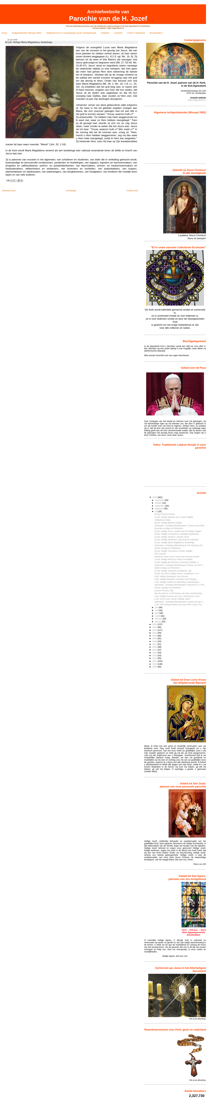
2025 (155, 497)
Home (4, 33)
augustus (159, 508)
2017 (155, 644)
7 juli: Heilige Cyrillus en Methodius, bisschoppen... (177, 582)
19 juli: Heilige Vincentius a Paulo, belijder (173, 551)
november (160, 500)
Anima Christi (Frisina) (164, 514)
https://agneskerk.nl (197, 100)
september (160, 506)
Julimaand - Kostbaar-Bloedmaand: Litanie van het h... (179, 565)
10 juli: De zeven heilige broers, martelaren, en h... (177, 573)
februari (158, 619)
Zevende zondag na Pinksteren (168, 528)
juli (156, 511)
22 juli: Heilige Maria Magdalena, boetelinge (174, 542)
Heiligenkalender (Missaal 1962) (27, 33)
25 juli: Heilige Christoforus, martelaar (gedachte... (177, 534)
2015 (155, 650)
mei (157, 610)
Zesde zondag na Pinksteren (167, 548)
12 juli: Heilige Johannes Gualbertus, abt (172, 571)
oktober (158, 503)
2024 (155, 624)
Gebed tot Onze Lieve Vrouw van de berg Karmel (176, 556)
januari (158, 621)
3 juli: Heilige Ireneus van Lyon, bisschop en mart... (177, 596)
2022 (155, 630)
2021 (155, 633)
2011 (155, 661)
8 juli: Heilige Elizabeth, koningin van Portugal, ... (176, 579)
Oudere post (132, 190)
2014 (155, 652)
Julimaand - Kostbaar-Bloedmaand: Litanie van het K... (179, 602)
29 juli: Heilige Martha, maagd (168, 523)
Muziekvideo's (156, 33)
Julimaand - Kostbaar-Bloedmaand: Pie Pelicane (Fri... (179, 545)
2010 (155, 664)
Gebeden (105, 33)
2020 (155, 636)
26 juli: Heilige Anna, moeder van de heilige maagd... (178, 531)
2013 (155, 655)
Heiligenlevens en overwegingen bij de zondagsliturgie (71, 33)
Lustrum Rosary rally (163, 590)
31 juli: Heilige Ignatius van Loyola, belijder (173, 517)
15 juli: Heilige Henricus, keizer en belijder (173, 559)
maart (158, 616)
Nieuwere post (8, 190)
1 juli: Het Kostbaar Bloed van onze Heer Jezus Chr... (178, 604)
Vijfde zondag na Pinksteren (167, 568)
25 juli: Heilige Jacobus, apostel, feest (171, 537)
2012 (155, 658)
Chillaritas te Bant (162, 520)
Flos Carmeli (160, 554)
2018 (155, 641)
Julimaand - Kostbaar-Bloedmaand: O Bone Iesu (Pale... (180, 525)
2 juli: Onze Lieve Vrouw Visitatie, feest (172, 599)
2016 (155, 647)
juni (157, 607)
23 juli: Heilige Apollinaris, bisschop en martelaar (176, 539)
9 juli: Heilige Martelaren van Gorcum (171, 576)
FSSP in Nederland (136, 33)
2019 (155, 638)
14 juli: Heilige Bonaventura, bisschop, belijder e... (177, 562)
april (157, 613)
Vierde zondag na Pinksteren (167, 587)
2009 (155, 667)
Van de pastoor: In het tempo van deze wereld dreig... (178, 593)
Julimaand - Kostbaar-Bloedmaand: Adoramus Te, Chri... (180, 585)
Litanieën (118, 33)
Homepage (71, 190)
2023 (155, 627)
